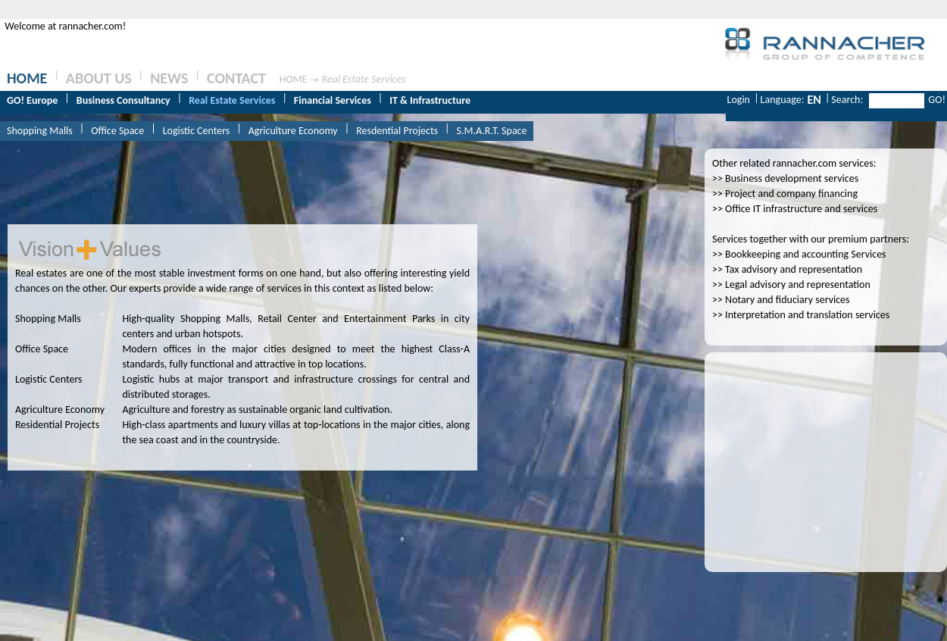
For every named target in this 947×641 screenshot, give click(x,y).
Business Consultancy (123, 100)
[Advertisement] (825, 454)
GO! (936, 99)
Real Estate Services (363, 79)
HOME (27, 78)
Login (738, 99)
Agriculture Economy (293, 130)
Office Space (117, 130)
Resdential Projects (397, 130)
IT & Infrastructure (429, 100)
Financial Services (332, 100)
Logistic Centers (196, 130)
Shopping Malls (40, 130)
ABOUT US (99, 78)
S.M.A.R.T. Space (492, 130)
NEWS (169, 78)
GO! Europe (32, 100)
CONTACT (236, 78)
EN (813, 99)
